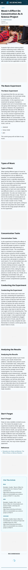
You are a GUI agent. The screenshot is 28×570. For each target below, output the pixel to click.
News (3, 7)
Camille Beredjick (7, 19)
